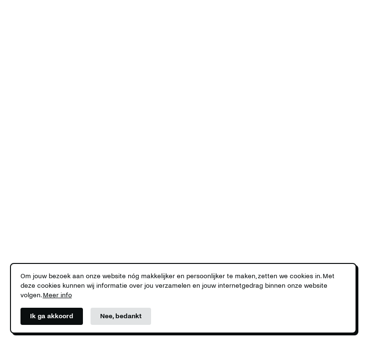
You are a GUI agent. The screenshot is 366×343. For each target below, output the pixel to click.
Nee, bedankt (121, 316)
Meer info (57, 295)
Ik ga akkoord (51, 316)
